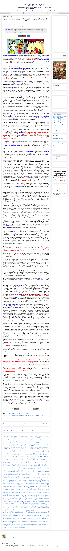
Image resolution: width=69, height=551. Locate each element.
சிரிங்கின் (9, 471)
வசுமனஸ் (5, 516)
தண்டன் (47, 481)
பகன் (46, 493)
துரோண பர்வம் (27, 415)
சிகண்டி (37, 468)
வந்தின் (29, 516)
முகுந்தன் (8, 509)
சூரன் (13, 477)
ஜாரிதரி (4, 481)
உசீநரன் (23, 447)
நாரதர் (9, 494)
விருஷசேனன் (21, 521)
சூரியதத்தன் (17, 477)
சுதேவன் (35, 473)
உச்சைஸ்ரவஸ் (28, 447)
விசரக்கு (24, 518)
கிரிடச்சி (16, 456)
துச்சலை (15, 487)
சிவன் (18, 471)
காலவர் (42, 454)
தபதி (17, 483)
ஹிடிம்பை (9, 527)
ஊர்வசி (42, 448)
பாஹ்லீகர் (28, 498)
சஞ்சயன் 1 (33, 462)
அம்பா (19, 439)
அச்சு (50, 12)
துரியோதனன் (31, 487)
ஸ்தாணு (35, 524)
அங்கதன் (36, 436)
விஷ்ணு (47, 521)
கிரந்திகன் (7, 456)
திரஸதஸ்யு (44, 484)
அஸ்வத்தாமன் (40, 442)
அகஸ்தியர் (15, 436)
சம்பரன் (15, 465)
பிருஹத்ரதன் (46, 501)
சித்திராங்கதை (16, 470)
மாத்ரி (29, 507)
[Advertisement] (59, 33)
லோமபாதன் (23, 515)
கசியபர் (38, 450)
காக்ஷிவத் (23, 453)
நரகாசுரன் (30, 492)
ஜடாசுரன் (33, 478)
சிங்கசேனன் (42, 468)
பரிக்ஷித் (24, 496)
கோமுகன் (47, 459)
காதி (30, 453)
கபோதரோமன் (25, 451)
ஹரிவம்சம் (28, 10)
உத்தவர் (11, 448)
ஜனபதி (4, 480)
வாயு (4, 518)
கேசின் (22, 459)
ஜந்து (39, 478)
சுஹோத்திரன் (5, 477)
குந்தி (31, 458)
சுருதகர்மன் (42, 474)
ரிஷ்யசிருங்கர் (31, 512)
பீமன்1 (20, 503)
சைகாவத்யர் (46, 477)
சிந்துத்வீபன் (34, 470)
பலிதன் (47, 496)
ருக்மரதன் (36, 512)
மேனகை (33, 509)
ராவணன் (15, 512)
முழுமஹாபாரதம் (34, 4)
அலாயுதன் (5, 442)
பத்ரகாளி (34, 495)
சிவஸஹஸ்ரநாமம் (56, 127)
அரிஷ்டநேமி (46, 439)
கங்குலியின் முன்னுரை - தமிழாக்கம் (59, 116)
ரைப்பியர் (19, 513)
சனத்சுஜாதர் (46, 464)
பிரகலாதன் (41, 498)
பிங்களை (36, 498)
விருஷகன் (15, 521)
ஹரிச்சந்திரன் (37, 525)
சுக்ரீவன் (43, 471)
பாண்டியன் (12, 498)
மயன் (38, 506)
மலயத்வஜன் (46, 506)
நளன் (37, 492)
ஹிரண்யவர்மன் (15, 527)
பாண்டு (16, 498)
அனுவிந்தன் (46, 437)
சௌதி (21, 478)
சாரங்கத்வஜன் (5, 468)
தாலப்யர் (33, 484)
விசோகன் (38, 518)
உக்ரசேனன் (18, 447)
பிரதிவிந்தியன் (6, 499)
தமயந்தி (26, 483)
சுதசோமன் (14, 473)
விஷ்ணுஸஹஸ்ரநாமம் (57, 128)
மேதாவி (29, 509)
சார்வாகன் (25, 468)
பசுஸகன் (13, 495)
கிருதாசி (31, 456)
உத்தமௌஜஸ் (46, 447)
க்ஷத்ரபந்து (27, 461)
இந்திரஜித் (20, 445)
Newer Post (6, 424)
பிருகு (21, 501)
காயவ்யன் (47, 453)
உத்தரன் (5, 448)
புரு (29, 503)
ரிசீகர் (18, 512)
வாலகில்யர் (14, 518)
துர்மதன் (17, 489)
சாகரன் (19, 467)
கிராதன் (10, 456)
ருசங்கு (45, 512)
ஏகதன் (4, 450)
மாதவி (25, 507)
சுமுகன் (29, 474)
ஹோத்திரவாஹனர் (21, 527)
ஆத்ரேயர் (31, 444)
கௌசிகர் (5, 461)
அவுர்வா (14, 442)
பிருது (24, 501)
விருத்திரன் (5, 521)
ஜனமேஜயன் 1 (15, 480)
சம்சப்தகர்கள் (11, 465)
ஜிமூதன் (7, 481)
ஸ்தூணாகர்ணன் (41, 524)
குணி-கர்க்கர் (22, 458)
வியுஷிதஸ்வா (41, 520)
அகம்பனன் (5, 436)
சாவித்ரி (33, 468)
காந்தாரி (34, 453)
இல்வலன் (4, 447)
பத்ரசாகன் (38, 495)
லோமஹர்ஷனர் (30, 515)
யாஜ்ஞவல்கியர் (13, 510)
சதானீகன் (42, 462)
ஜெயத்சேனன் (15, 481)
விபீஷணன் (21, 520)
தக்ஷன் (39, 481)
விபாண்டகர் (12, 520)
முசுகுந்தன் (12, 509)
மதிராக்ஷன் (17, 506)
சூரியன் (21, 477)
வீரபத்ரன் (27, 522)
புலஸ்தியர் (43, 503)
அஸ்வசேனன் (32, 442)
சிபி (38, 470)
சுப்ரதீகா (22, 474)
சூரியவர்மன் (25, 477)
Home (26, 424)
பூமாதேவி (14, 504)
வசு (43, 515)
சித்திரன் (11, 470)
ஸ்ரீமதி (5, 525)
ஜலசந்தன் (39, 480)
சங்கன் (18, 462)
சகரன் (42, 461)
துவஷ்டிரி (39, 489)
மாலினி (47, 507)
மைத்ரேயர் (38, 509)
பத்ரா (41, 495)
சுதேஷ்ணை (39, 473)
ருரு (7, 513)
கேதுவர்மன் (26, 459)
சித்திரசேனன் (6, 470)
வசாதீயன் (35, 515)
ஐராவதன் (14, 450)
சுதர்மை (27, 473)
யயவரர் (47, 509)
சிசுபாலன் (47, 468)
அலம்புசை (42, 441)
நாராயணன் (14, 493)
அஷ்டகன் (18, 442)
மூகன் (26, 509)
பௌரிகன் (33, 504)
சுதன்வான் (19, 473)
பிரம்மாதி (47, 499)
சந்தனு (38, 464)
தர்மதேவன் (42, 483)
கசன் (35, 450)
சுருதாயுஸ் (19, 475)
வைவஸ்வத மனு (10, 524)
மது (20, 506)
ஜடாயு (37, 478)
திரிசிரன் (47, 484)
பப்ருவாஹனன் (45, 495)
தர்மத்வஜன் (47, 483)
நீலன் (34, 493)
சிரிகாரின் (4, 471)
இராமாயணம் (35, 10)
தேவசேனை (29, 490)
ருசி (48, 512)
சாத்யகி (31, 467)
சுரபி (38, 474)
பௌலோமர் (37, 504)
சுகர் (28, 471)
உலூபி (38, 448)
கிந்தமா (47, 454)
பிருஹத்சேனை (34, 501)
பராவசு (20, 496)
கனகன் (17, 451)
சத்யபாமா (26, 464)
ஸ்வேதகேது (17, 525)
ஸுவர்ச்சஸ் (28, 524)
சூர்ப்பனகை (30, 477)
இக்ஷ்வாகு (4, 445)
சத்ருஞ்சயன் (35, 464)
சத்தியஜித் (4, 464)
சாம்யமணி (47, 467)
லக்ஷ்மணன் (34, 513)
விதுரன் (43, 518)
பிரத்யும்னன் (21, 499)
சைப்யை (4, 478)
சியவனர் (47, 470)
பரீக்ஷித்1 (27, 496)
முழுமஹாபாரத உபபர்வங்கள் (58, 165)
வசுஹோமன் (13, 516)
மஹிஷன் (9, 507)
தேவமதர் (33, 490)
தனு (14, 483)
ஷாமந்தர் (15, 524)
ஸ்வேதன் (22, 525)
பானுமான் (24, 498)
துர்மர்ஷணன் (21, 489)
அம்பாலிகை (24, 439)
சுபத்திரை (18, 474)
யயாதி (4, 511)
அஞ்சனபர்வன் (19, 437)
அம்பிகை (28, 439)
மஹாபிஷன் (5, 507)
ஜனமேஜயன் (9, 480)
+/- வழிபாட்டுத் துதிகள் (57, 110)
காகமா (19, 453)
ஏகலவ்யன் (10, 450)
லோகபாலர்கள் (5, 515)
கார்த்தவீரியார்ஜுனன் (16, 454)
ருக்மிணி (42, 512)
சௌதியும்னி (24, 478)
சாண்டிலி (22, 467)
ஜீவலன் (10, 481)
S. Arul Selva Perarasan (14, 535)
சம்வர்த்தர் (33, 465)
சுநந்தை (44, 473)
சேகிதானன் (35, 477)
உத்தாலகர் (16, 448)
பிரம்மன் (43, 499)
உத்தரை (8, 448)
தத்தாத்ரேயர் (10, 483)
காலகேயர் (35, 454)
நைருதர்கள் (38, 493)
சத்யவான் (30, 464)
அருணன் (4, 441)
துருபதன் (38, 487)
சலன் (7, 467)
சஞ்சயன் (28, 462)
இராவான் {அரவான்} (44, 445)
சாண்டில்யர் (27, 467)
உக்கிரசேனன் (9, 447)
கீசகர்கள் (10, 458)
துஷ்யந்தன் (9, 490)
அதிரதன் (24, 437)
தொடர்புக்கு (52, 10)
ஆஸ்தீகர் (47, 444)
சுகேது (34, 471)
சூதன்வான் (10, 477)
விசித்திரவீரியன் (33, 518)
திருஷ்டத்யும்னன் (28, 486)
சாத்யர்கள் (36, 467)
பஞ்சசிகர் (18, 495)
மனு (35, 506)
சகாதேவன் (46, 461)
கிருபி (39, 456)
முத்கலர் (17, 509)
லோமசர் (18, 515)
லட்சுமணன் (39, 513)
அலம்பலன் (31, 441)
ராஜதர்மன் (5, 512)
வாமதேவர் (46, 516)
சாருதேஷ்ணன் (19, 468)
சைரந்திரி (8, 478)
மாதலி (22, 507)
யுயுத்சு (35, 510)
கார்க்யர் (9, 454)
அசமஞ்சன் (5, 437)
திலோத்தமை (46, 486)
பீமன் (17, 503)
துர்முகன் (27, 489)
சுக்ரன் (39, 471)
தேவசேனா (25, 490)
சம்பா (18, 465)
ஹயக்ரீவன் (32, 525)
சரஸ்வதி (39, 465)
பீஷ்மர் (25, 503)
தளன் (15, 484)
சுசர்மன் (47, 471)
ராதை (8, 512)
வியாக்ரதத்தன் (30, 520)
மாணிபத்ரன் (18, 507)
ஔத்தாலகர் (21, 450)
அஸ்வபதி (47, 442)
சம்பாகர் (21, 465)
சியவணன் (42, 470)
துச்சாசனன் (20, 487)
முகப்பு (16, 10)
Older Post (46, 424)
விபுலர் (26, 520)
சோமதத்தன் (16, 478)
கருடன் (37, 451)
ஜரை (36, 480)
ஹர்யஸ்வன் (42, 525)
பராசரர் (17, 496)
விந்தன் (4, 520)
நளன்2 (40, 492)
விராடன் (47, 520)
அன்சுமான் (5, 439)
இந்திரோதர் (36, 445)
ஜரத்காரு (24, 480)
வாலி (18, 518)
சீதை (22, 471)
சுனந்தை (9, 474)
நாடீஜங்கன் (5, 493)
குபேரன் (41, 458)
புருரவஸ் (33, 503)
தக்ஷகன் (36, 481)
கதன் (7, 451)
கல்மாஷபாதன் (6, 453)
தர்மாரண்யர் (11, 484)
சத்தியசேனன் (46, 462)
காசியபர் (27, 453)
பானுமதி (20, 498)
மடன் (48, 504)
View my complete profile (13, 537)
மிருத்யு (4, 509)
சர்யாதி (4, 467)
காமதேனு (39, 453)
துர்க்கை (10, 489)
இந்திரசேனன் (9, 445)
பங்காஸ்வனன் (9, 495)
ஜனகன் (42, 478)
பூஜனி (11, 504)
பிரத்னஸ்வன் (15, 499)
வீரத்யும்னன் (22, 522)
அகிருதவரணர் (21, 436)
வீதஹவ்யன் (17, 522)
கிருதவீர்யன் (27, 456)
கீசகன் (7, 458)
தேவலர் (47, 490)
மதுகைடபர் (24, 506)
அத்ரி (31, 437)
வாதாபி (42, 516)
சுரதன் (33, 474)
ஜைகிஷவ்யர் (25, 481)
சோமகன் (12, 478)
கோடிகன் (43, 459)
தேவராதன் (43, 490)
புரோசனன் (37, 503)
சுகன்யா (24, 471)
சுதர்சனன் (23, 473)
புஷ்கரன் (8, 504)
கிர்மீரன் (4, 458)
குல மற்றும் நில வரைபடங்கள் (58, 138)
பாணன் (8, 498)
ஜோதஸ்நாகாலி (31, 481)
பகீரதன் (4, 495)
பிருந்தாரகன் (28, 501)
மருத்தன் (41, 506)
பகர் (48, 493)
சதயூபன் (37, 462)
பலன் (38, 496)
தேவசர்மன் (20, 490)
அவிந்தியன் (10, 442)
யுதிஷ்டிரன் (42, 415)
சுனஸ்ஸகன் (13, 474)
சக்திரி (11, 462)
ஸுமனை (24, 524)
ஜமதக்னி (20, 480)
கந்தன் (13, 451)
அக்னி (26, 436)
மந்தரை (32, 506)
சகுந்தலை (5, 462)
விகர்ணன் (21, 518)
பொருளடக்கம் (21, 10)
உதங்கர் (33, 447)
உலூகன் (35, 448)
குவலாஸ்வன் (14, 459)
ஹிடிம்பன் (5, 527)
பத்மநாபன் (26, 495)
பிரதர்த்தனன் (46, 498)
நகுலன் (19, 492)
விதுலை (47, 518)
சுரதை (36, 474)
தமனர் (22, 483)
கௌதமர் (19, 461)
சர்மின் (43, 465)
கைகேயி (34, 459)
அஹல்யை (5, 444)
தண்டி (4, 483)
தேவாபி (9, 492)
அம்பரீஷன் (15, 439)
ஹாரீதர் (47, 525)
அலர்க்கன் (47, 441)
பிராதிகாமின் (5, 501)
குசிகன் (14, 458)
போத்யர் (25, 504)
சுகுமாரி (30, 471)
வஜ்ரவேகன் (21, 516)
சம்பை (24, 465)
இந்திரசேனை (14, 445)
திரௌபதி (36, 486)
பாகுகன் (4, 498)
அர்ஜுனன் (14, 415)
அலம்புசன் (37, 441)
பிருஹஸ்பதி (12, 503)
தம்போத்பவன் (31, 483)
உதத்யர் (40, 447)
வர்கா (36, 516)
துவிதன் (47, 489)
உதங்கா (36, 447)
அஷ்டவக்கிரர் (24, 442)
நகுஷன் (23, 492)
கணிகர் (47, 450)
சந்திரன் (42, 464)
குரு (3, 459)
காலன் (38, 454)
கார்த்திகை (23, 454)
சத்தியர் (13, 464)
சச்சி (24, 462)
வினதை (7, 520)
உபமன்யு (20, 448)
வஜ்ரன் (17, 516)
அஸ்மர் (28, 442)
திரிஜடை (4, 486)
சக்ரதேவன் (15, 462)
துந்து (25, 487)
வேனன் (34, 522)
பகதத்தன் (43, 493)
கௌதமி (22, 461)
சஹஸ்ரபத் (16, 467)
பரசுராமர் (5, 496)
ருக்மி (39, 512)
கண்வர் (4, 451)
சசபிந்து (21, 462)
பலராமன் (41, 496)
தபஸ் (19, 483)
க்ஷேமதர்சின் (32, 461)
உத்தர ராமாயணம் (44, 10)
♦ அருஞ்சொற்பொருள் (57, 149)
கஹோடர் (15, 453)
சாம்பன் (42, 467)
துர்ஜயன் (14, 489)
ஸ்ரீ (3, 525)
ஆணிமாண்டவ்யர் (20, 444)
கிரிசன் (13, 456)
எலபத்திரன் (46, 448)
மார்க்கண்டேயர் (42, 507)
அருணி (8, 441)
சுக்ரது (36, 471)
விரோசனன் (38, 521)
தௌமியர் (14, 492)
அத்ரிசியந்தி (35, 437)
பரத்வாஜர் (12, 496)
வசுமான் (8, 516)
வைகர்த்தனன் (38, 522)
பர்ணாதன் (31, 496)
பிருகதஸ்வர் (10, 501)
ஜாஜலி (43, 480)
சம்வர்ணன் (28, 465)
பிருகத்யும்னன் (16, 501)
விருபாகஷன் (10, 521)
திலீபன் (41, 486)
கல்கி (48, 451)
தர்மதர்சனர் (37, 483)
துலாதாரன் (35, 489)
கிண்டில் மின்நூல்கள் (56, 130)
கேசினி (18, 459)
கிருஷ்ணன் (20, 415)
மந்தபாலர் (28, 506)
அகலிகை (10, 436)
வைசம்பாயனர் (45, 522)
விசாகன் (28, 518)
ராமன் (11, 512)
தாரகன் (22, 484)
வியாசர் (36, 520)
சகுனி (8, 462)
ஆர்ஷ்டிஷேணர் (41, 444)
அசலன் (8, 437)
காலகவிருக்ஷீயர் (28, 454)
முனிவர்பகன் (21, 509)
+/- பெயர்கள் (55, 158)
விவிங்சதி (43, 521)
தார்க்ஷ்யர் (30, 484)
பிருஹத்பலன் (40, 501)
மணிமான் (4, 506)
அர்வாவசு (27, 441)
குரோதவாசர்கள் (8, 459)
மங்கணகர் (42, 504)
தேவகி (16, 490)
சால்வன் (30, 468)
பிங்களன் (32, 498)
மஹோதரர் (14, 507)
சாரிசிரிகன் (15, 468)
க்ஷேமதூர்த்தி (37, 461)
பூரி (17, 504)
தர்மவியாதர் (6, 484)
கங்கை (32, 450)
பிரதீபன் (11, 499)
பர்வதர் (35, 496)
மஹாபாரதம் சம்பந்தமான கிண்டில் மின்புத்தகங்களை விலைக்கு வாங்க (19, 430)
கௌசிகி (9, 461)
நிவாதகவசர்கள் (29, 493)
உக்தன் (14, 447)
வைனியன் (5, 524)
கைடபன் (38, 459)
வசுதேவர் (47, 515)
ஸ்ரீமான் (8, 525)
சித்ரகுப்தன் (22, 470)
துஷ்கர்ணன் (5, 490)
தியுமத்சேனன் (38, 484)
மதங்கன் (9, 506)
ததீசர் (7, 483)
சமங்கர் (4, 465)
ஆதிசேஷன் (27, 444)
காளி (45, 454)
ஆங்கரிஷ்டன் (9, 444)
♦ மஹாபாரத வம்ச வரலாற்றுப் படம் (59, 142)
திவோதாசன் (5, 487)
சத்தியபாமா (9, 464)
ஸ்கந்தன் (32, 524)
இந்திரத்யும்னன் (26, 445)
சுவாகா (37, 475)
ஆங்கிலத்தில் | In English (26, 409)
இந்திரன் (31, 445)
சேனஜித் (42, 477)
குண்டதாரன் (27, 458)
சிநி (31, 470)
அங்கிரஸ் (47, 436)
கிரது (3, 456)
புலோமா (4, 504)
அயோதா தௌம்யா (39, 439)
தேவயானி (38, 490)
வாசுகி (39, 516)
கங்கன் (29, 450)
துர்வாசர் (31, 489)
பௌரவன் (29, 504)
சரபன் (36, 465)
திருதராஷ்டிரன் (14, 486)
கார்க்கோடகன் (5, 454)
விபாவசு (17, 520)
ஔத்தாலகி (26, 450)
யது (41, 509)
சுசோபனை (5, 473)
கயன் (29, 451)
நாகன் (43, 492)
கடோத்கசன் (43, 450)
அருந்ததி (13, 441)
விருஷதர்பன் (26, 521)
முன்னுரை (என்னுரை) (57, 114)
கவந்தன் (11, 453)
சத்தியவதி (17, 464)
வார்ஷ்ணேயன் (8, 518)
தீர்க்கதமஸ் (10, 487)
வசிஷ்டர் (40, 515)
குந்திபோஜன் (36, 458)
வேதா (31, 522)
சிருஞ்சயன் (13, 471)
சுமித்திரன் (26, 474)
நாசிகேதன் (47, 492)
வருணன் (33, 516)
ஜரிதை (33, 480)
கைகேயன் (31, 459)
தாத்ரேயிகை (19, 484)
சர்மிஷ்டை (46, 465)
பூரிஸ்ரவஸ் (21, 504)
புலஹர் (47, 503)
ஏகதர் (7, 450)
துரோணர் (5, 489)
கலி (45, 451)
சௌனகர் (30, 478)
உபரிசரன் (24, 448)
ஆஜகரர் (14, 444)
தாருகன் (26, 484)
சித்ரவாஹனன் (27, 470)
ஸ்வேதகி (12, 525)
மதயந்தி (12, 506)
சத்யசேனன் (22, 464)
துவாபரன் (44, 489)
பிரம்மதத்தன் (31, 499)
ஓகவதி (17, 450)
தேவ (13, 490)
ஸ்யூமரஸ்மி (46, 524)
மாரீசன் (36, 507)
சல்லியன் (10, 467)
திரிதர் (8, 486)
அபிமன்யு (8, 415)
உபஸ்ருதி (28, 448)
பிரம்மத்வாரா (37, 499)
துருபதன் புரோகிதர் (45, 487)
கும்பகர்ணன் (46, 458)
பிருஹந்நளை (5, 503)
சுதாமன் (30, 473)
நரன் (34, 492)
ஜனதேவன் (47, 478)
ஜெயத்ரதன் (20, 481)
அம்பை (33, 439)
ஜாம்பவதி (47, 480)
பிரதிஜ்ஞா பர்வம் (35, 415)
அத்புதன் (28, 437)
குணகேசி (17, 458)
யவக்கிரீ (8, 510)
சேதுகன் (39, 477)
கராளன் (33, 451)
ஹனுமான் (27, 525)
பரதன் (8, 496)
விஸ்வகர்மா (5, 522)
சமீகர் (7, 465)
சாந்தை (39, 467)
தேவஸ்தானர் (5, 492)
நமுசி (27, 492)
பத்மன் (31, 495)
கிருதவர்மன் (22, 456)
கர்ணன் (42, 451)
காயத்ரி (43, 453)
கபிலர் (20, 451)
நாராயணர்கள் (20, 493)
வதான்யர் (26, 516)
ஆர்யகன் (36, 444)
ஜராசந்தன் (29, 480)
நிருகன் (24, 493)
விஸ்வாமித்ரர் (11, 522)
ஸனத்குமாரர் (19, 524)
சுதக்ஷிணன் (9, 473)
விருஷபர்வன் (33, 521)
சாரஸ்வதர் (10, 468)
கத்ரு (10, 451)
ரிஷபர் (25, 512)
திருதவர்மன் (21, 486)
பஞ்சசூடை (22, 495)
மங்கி (46, 504)
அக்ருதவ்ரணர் (31, 436)
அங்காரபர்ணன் (41, 436)
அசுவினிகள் (13, 437)
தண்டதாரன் (43, 481)
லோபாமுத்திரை (12, 515)
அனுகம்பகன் (41, 437)
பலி (45, 496)
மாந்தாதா (32, 507)
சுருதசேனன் (46, 474)
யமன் (44, 509)
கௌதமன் (14, 461)
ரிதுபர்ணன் (21, 512)
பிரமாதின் (27, 499)
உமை (31, 448)
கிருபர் (35, 456)
